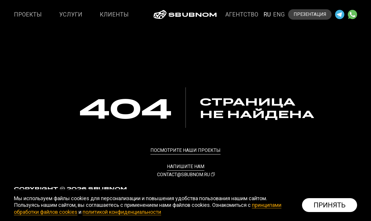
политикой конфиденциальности (122, 212)
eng (279, 14)
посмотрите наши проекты (185, 150)
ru (267, 14)
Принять (329, 205)
